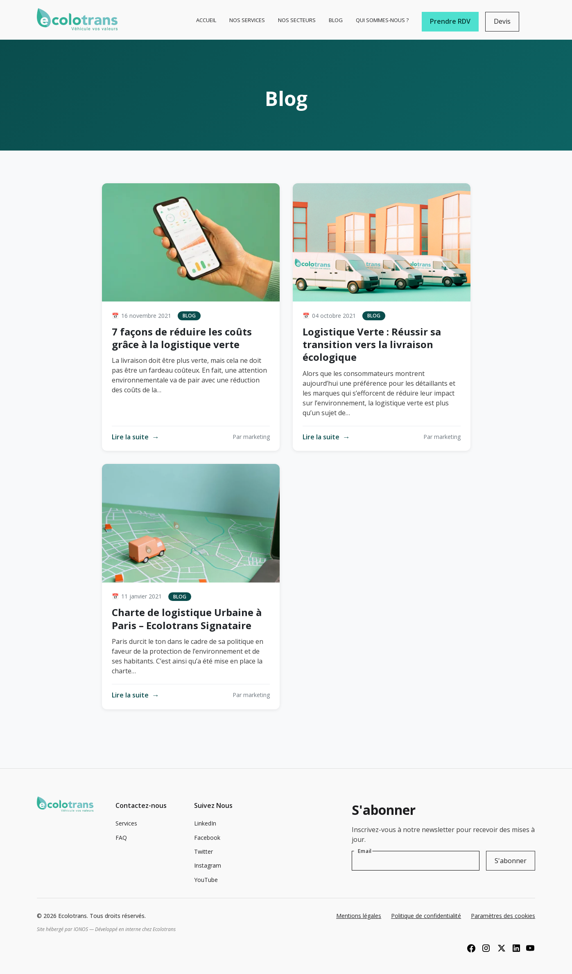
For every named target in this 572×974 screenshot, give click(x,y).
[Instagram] (486, 948)
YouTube (206, 880)
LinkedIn (205, 823)
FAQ (121, 837)
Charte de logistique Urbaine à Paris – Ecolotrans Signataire (187, 618)
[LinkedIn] (515, 948)
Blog (336, 20)
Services (126, 823)
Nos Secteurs (297, 20)
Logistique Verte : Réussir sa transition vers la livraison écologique (372, 344)
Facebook (207, 837)
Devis (502, 21)
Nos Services (247, 20)
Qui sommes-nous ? (382, 20)
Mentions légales (358, 916)
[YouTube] (530, 948)
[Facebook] (471, 948)
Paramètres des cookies (503, 916)
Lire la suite (135, 437)
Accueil (206, 20)
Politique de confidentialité (426, 916)
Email (365, 851)
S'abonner (511, 860)
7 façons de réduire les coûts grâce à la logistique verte (182, 338)
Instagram (207, 865)
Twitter (203, 851)
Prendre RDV (450, 21)
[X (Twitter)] (501, 948)
